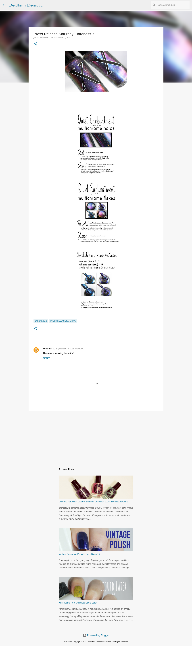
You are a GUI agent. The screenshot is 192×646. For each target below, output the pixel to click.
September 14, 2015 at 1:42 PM (70, 349)
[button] (35, 44)
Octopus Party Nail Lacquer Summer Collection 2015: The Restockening (93, 501)
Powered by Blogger (96, 635)
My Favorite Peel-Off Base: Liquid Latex (78, 602)
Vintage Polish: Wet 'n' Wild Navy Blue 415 (79, 554)
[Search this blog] (173, 5)
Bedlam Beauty (26, 4)
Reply (46, 358)
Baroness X (41, 321)
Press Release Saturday (63, 321)
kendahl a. (49, 348)
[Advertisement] (96, 437)
